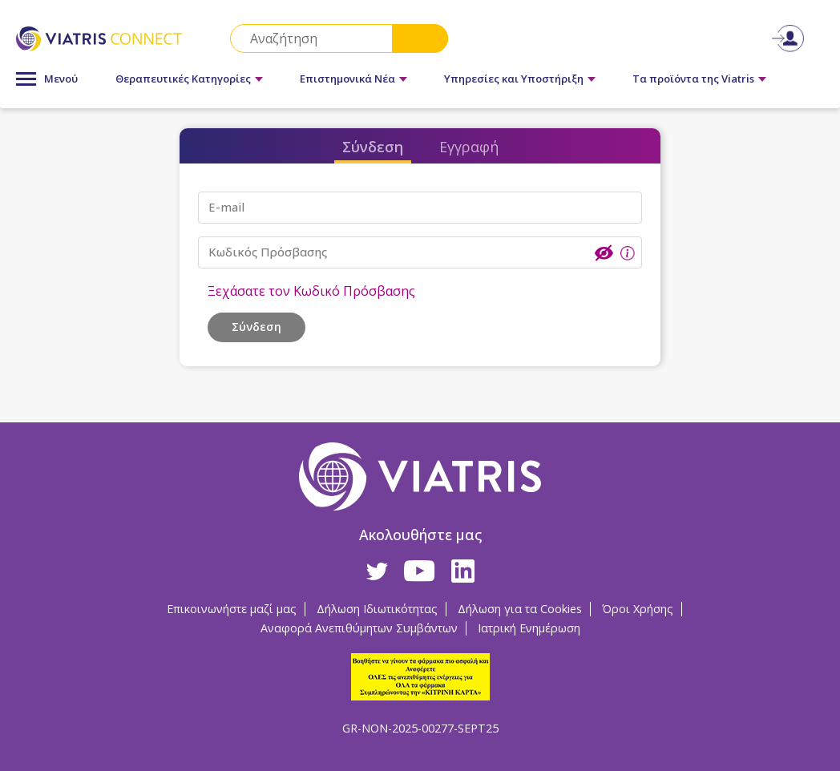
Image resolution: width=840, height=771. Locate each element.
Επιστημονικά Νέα (347, 78)
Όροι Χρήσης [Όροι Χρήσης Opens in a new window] (637, 609)
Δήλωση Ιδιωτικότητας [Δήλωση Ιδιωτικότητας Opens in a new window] (377, 609)
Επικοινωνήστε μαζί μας (232, 609)
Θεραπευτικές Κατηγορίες (183, 78)
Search (420, 38)
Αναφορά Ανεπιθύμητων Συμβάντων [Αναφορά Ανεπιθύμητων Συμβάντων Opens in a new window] (359, 628)
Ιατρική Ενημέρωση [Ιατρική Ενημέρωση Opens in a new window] (529, 628)
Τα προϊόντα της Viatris (693, 78)
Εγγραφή (469, 146)
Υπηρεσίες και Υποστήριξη (514, 78)
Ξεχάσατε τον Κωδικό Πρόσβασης (311, 291)
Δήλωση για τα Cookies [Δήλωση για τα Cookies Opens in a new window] (520, 609)
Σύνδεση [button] (256, 326)
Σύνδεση (372, 146)
